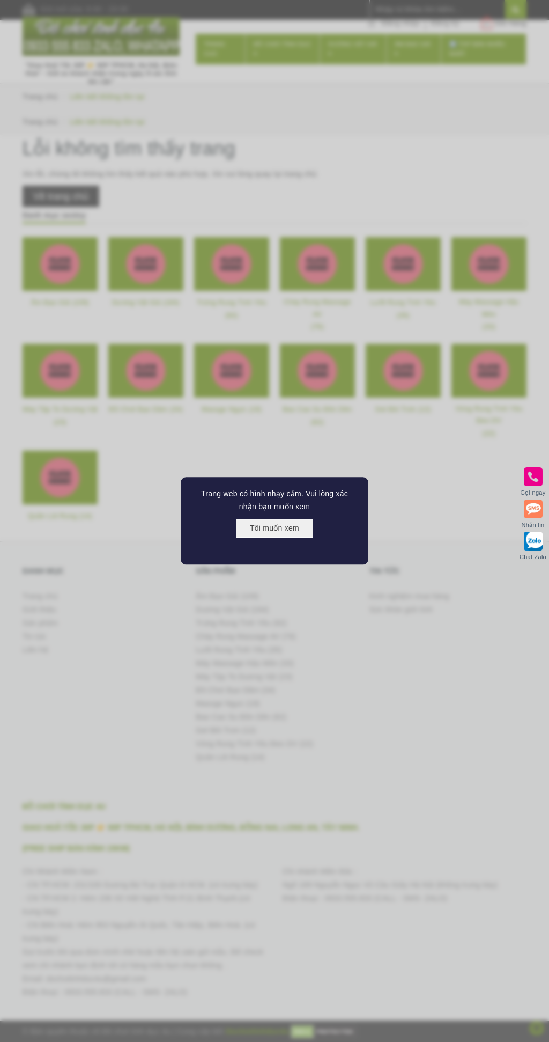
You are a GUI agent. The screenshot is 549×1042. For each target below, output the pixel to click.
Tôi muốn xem (274, 528)
